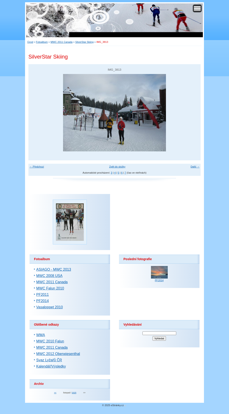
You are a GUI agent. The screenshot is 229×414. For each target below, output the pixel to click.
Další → (195, 166)
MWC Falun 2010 (50, 288)
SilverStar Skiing (84, 42)
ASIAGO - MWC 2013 (53, 269)
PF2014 (42, 301)
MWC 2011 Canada (61, 42)
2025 (74, 393)
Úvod (30, 42)
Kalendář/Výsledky (51, 366)
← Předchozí (37, 166)
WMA (40, 335)
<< (55, 393)
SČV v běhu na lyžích (51, 9)
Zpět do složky (117, 166)
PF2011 (42, 294)
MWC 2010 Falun (50, 341)
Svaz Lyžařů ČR (49, 360)
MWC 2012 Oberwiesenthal (58, 354)
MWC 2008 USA (49, 276)
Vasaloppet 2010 (49, 307)
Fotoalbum (42, 42)
